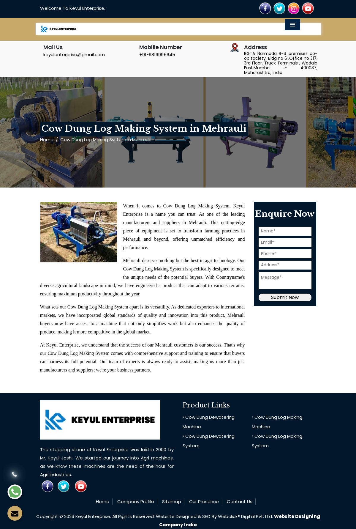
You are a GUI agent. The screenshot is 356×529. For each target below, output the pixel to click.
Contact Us (239, 501)
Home (46, 139)
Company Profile (135, 501)
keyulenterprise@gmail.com (74, 54)
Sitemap (171, 501)
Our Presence (204, 501)
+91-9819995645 (157, 54)
